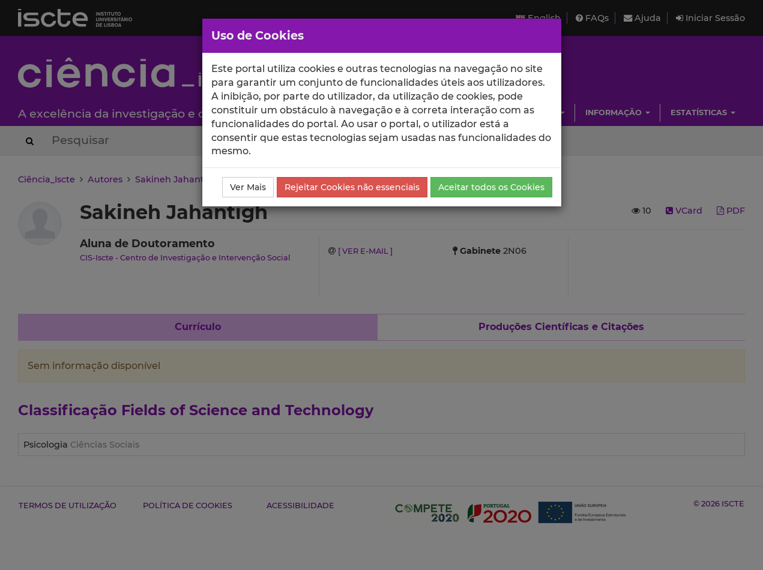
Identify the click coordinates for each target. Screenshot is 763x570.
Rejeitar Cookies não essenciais (352, 187)
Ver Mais (248, 187)
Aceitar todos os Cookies (491, 187)
